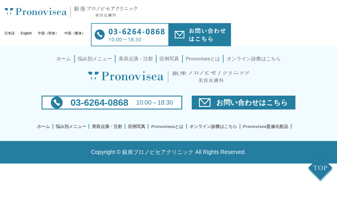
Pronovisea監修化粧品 (265, 126)
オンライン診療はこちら (254, 59)
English (26, 33)
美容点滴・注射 (136, 59)
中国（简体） (48, 33)
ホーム (63, 59)
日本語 (9, 33)
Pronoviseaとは (203, 59)
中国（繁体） (74, 33)
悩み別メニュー (95, 59)
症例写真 (169, 59)
